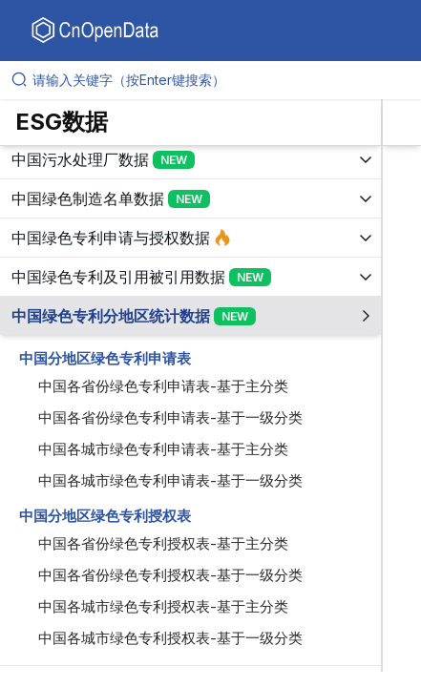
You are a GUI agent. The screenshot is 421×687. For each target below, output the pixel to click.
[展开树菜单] (190, 159)
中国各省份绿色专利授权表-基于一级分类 (170, 575)
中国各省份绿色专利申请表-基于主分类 (163, 386)
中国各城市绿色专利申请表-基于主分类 (163, 449)
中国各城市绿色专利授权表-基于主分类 (163, 606)
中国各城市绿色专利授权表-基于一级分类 (170, 638)
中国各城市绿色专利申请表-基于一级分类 (170, 480)
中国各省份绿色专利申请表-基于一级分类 (170, 417)
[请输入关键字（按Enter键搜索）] (218, 80)
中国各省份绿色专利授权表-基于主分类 (163, 543)
